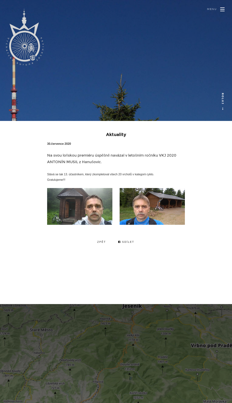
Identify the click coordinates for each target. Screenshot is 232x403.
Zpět (101, 241)
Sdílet (126, 241)
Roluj (222, 100)
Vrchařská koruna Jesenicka (25, 36)
